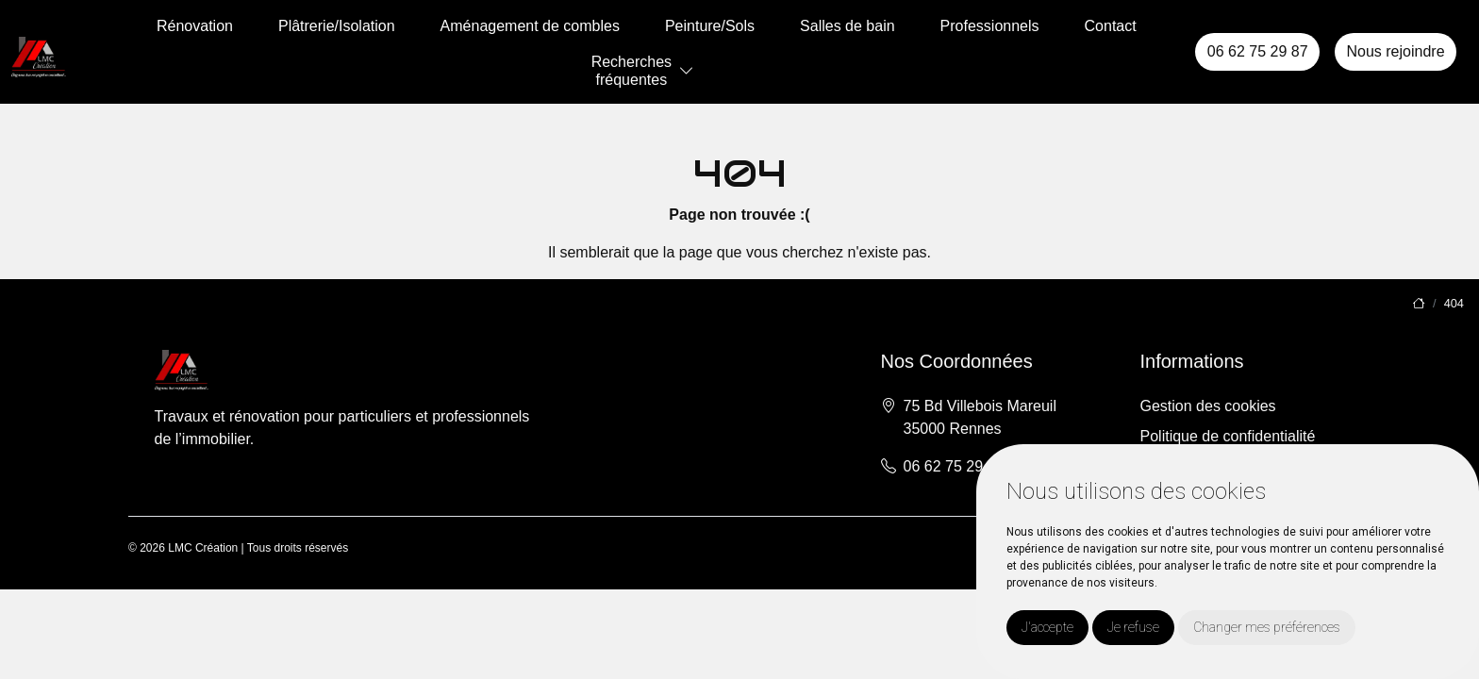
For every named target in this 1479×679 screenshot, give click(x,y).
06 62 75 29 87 (1257, 51)
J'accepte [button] (1047, 627)
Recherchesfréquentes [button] (631, 71)
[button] (687, 71)
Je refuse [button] (1133, 627)
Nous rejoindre (1395, 51)
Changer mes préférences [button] (1266, 627)
